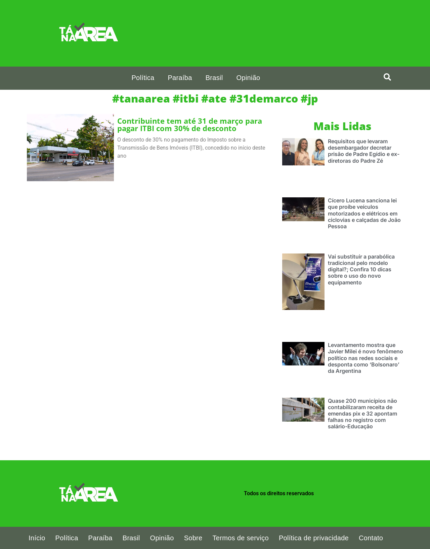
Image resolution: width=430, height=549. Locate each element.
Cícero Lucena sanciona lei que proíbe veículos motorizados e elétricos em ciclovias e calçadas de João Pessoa (364, 213)
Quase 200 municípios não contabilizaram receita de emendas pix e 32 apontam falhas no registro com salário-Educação (362, 413)
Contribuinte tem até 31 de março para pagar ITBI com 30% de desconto (189, 124)
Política (142, 77)
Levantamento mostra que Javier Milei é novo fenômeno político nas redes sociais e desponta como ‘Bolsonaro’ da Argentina (365, 358)
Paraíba (180, 77)
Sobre (193, 538)
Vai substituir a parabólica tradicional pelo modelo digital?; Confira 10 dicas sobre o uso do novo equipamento (361, 269)
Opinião (248, 77)
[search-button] (387, 77)
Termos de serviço (241, 538)
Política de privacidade (314, 538)
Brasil (214, 77)
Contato (371, 538)
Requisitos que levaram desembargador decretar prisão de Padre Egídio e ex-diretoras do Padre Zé (363, 151)
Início (37, 538)
